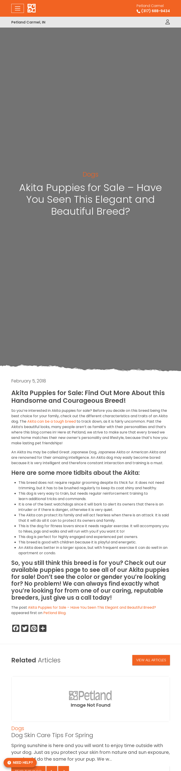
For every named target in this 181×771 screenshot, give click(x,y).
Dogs (91, 174)
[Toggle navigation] (17, 8)
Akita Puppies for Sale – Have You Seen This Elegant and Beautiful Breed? (92, 607)
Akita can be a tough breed (51, 421)
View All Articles (151, 660)
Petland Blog (54, 612)
